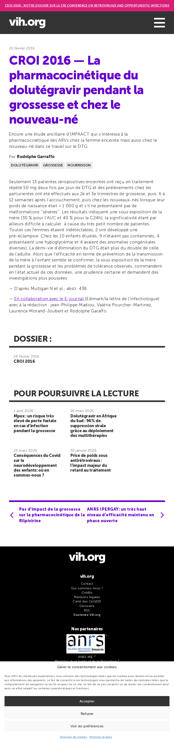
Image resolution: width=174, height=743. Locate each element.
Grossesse (53, 165)
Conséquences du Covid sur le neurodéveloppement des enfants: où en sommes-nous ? (37, 465)
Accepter (87, 701)
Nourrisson (79, 165)
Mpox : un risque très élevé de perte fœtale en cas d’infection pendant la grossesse (35, 423)
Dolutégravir (24, 165)
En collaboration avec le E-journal (49, 298)
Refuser (87, 714)
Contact (87, 584)
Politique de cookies (73, 736)
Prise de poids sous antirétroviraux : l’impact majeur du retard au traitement (90, 463)
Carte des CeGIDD (87, 601)
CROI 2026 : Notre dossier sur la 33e (87, 5)
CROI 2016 (24, 361)
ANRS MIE (85, 657)
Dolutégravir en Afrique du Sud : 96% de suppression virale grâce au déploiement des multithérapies (93, 426)
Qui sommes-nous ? (87, 588)
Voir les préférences (87, 726)
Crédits (87, 592)
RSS (87, 610)
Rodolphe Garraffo (36, 156)
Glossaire (87, 606)
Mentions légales (100, 736)
